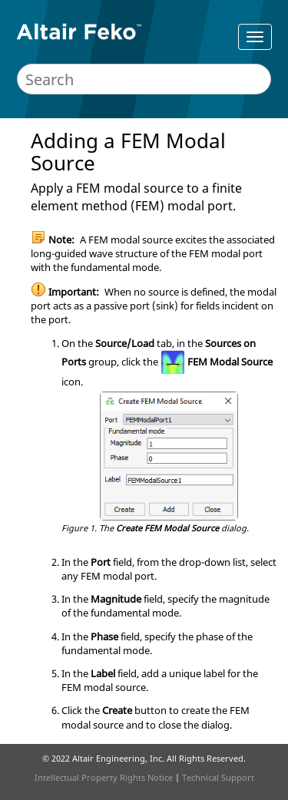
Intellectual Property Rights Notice (104, 777)
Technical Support (218, 777)
